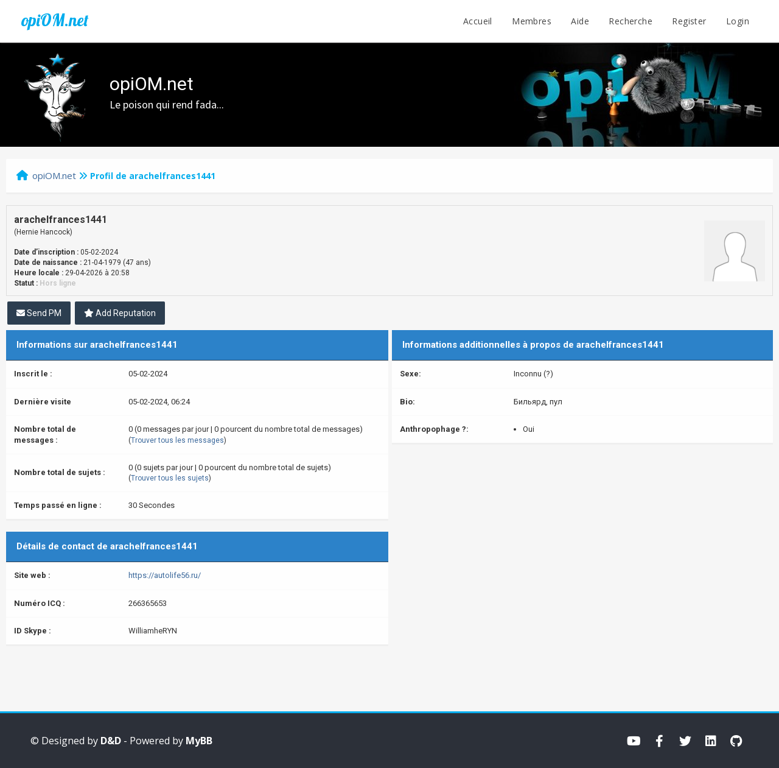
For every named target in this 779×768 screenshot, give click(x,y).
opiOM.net (54, 20)
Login (737, 21)
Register (689, 21)
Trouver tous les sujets (170, 478)
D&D (110, 740)
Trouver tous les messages (177, 440)
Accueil (477, 21)
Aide (580, 21)
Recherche (630, 21)
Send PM (38, 313)
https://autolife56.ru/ (164, 575)
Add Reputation (120, 313)
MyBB (199, 740)
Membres (531, 21)
